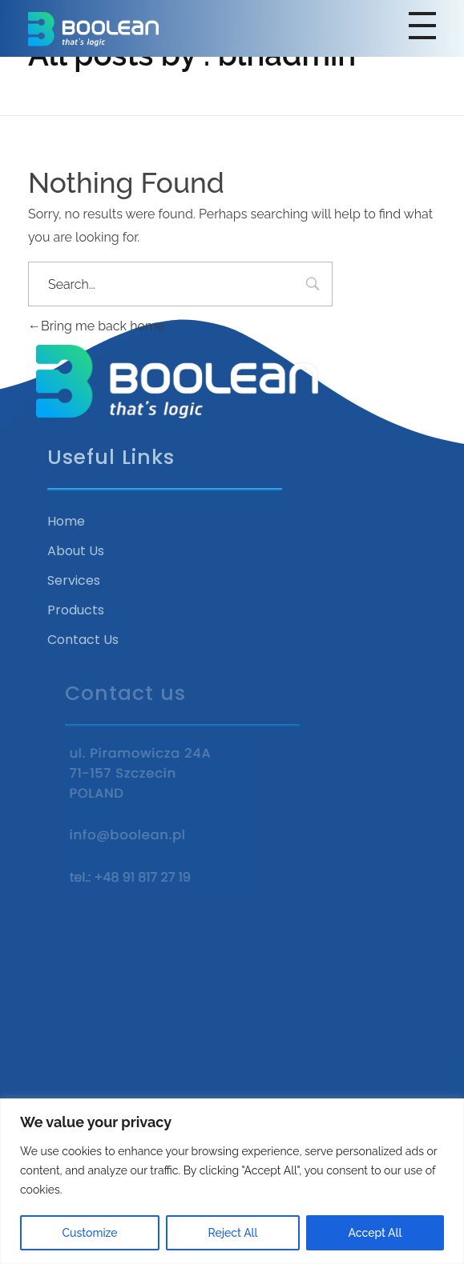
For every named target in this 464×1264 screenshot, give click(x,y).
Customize (89, 1232)
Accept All (375, 1232)
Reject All (233, 1232)
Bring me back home (96, 326)
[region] (232, 1181)
